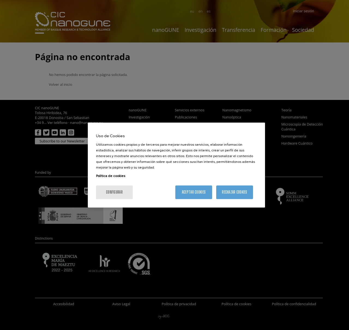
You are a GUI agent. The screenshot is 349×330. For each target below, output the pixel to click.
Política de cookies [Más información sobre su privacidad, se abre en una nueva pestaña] (110, 176)
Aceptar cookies (194, 192)
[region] (176, 165)
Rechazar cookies (234, 192)
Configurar (114, 192)
